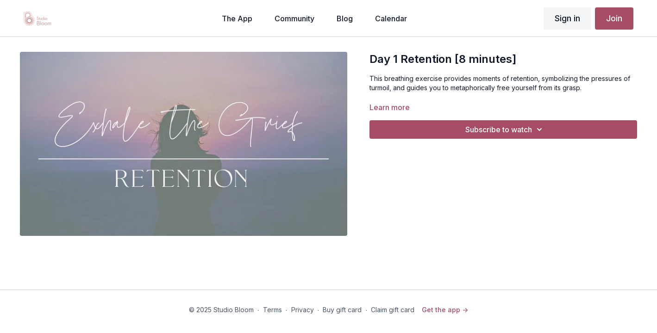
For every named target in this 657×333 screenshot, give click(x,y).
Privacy (302, 310)
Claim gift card (392, 310)
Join (614, 18)
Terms (272, 310)
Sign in (567, 18)
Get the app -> (445, 310)
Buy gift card (342, 310)
